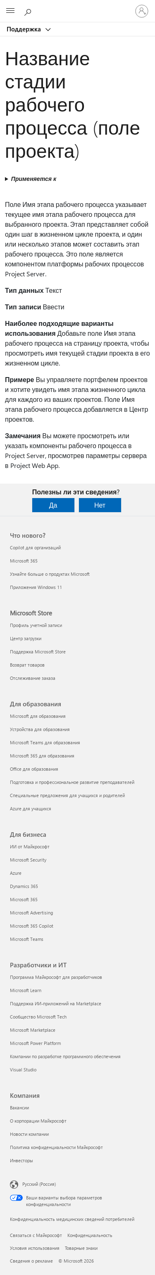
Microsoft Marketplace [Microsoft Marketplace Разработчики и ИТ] (32, 1030)
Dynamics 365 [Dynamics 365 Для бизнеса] (24, 886)
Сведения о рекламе (31, 1261)
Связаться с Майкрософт (36, 1235)
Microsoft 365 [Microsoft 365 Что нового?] (24, 561)
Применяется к (33, 179)
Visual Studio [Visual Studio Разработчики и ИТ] (23, 1069)
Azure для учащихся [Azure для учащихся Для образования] (30, 808)
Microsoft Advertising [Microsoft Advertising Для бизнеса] (31, 912)
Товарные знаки (81, 1248)
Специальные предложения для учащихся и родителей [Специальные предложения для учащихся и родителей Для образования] (67, 795)
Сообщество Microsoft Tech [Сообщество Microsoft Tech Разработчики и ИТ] (38, 1017)
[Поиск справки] (29, 10)
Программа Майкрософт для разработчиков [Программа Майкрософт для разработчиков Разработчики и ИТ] (56, 977)
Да (53, 505)
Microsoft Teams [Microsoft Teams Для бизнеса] (26, 939)
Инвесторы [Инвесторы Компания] (21, 1160)
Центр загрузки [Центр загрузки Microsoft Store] (25, 638)
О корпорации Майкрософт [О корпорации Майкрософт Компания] (38, 1121)
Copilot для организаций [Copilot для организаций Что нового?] (35, 547)
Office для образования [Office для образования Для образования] (34, 769)
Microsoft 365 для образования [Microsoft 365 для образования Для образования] (42, 756)
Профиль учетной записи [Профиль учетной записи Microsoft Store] (36, 625)
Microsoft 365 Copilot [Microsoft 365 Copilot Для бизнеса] (31, 926)
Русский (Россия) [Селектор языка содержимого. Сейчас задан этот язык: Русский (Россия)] (39, 1184)
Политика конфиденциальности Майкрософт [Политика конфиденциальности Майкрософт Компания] (56, 1147)
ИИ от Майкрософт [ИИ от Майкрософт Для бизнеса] (30, 846)
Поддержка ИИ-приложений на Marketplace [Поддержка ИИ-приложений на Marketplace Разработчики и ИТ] (55, 1003)
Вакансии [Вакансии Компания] (19, 1107)
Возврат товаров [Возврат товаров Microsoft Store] (27, 665)
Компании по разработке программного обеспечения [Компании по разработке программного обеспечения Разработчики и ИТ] (65, 1056)
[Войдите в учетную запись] (142, 11)
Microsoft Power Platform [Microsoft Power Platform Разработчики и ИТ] (35, 1043)
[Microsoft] (77, 6)
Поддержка (25, 29)
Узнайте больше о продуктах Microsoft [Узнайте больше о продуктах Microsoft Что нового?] (50, 574)
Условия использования (35, 1248)
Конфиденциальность (89, 1235)
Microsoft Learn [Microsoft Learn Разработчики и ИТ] (25, 990)
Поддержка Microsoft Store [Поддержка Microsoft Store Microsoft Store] (38, 651)
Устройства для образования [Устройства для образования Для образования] (40, 729)
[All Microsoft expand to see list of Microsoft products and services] (10, 11)
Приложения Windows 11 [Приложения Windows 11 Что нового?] (36, 587)
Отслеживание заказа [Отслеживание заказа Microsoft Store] (32, 678)
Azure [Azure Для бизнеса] (15, 873)
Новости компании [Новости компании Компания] (29, 1134)
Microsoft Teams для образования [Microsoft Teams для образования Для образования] (45, 742)
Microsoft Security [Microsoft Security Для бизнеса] (28, 860)
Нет (99, 505)
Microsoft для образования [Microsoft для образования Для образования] (38, 716)
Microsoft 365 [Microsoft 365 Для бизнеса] (24, 899)
